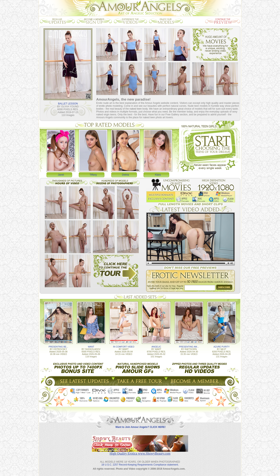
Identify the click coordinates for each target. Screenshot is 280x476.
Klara (158, 174)
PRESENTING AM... (189, 346)
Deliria (125, 174)
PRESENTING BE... (58, 346)
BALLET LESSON (68, 103)
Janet (61, 174)
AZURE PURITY (222, 346)
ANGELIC (156, 346)
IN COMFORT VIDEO (123, 346)
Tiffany (93, 174)
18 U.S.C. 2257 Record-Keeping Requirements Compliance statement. (140, 464)
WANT (91, 346)
